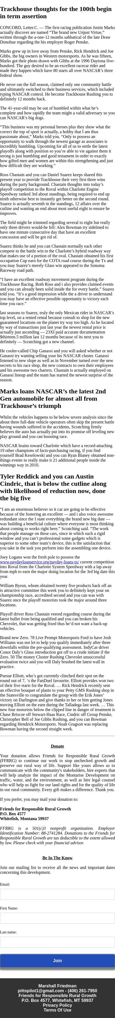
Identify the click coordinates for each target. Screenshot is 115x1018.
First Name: (9, 908)
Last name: (8, 932)
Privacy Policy (57, 1005)
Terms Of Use (57, 1010)
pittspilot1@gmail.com (41, 990)
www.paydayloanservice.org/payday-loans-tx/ (39, 562)
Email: (5, 884)
